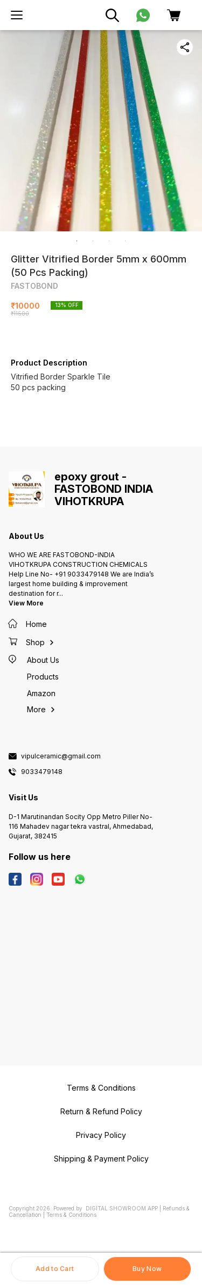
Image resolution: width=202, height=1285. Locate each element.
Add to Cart (55, 1269)
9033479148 (41, 772)
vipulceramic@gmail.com (61, 756)
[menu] (17, 15)
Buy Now (147, 1269)
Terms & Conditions (71, 1214)
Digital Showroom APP (122, 1208)
